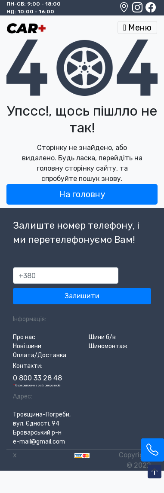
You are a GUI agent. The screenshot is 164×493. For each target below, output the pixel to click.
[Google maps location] (124, 9)
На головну (82, 194)
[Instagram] (138, 9)
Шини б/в (102, 337)
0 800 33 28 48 (37, 378)
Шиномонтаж (108, 346)
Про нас (24, 337)
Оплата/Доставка (39, 355)
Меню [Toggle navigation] (137, 27)
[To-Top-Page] (154, 472)
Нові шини (27, 346)
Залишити (82, 296)
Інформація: (29, 319)
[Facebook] (150, 9)
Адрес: (22, 396)
